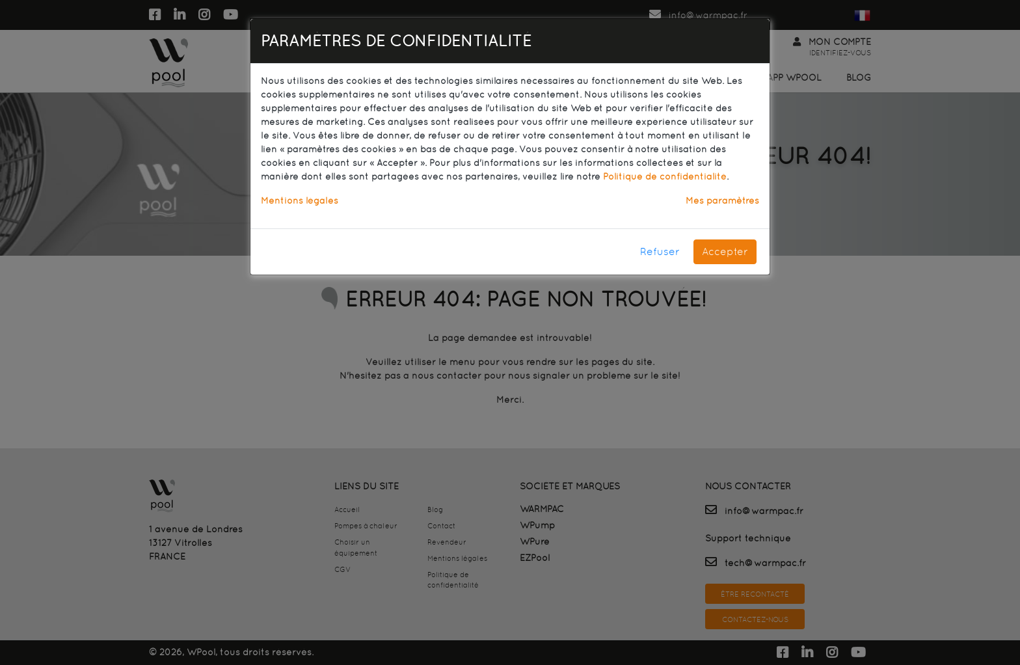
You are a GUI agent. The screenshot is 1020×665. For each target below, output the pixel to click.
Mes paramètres (722, 200)
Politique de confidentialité (665, 176)
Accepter (725, 251)
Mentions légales (299, 200)
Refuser (660, 251)
